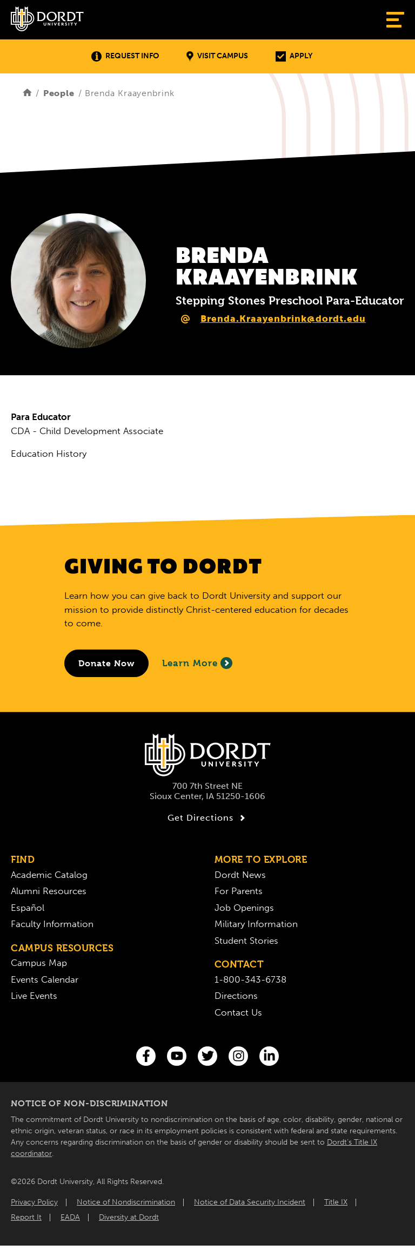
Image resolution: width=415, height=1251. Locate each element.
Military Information (256, 923)
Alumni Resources (48, 890)
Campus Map (39, 962)
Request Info (125, 56)
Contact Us (238, 1012)
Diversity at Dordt (129, 1217)
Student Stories (246, 940)
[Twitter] (207, 1056)
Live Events (34, 995)
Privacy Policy (34, 1202)
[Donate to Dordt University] (106, 663)
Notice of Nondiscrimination (126, 1202)
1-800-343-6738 (250, 979)
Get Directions (208, 818)
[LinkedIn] (269, 1056)
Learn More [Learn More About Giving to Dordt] (197, 663)
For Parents (239, 890)
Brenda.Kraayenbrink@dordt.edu (283, 318)
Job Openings (244, 907)
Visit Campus (217, 56)
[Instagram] (238, 1056)
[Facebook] (146, 1056)
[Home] (27, 93)
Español (27, 907)
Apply (294, 56)
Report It (26, 1217)
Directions (236, 995)
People (59, 93)
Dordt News (240, 874)
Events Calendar (44, 979)
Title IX (335, 1202)
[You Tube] (176, 1056)
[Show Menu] (395, 20)
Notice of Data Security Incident (249, 1202)
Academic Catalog (49, 874)
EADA (70, 1217)
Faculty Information (52, 923)
